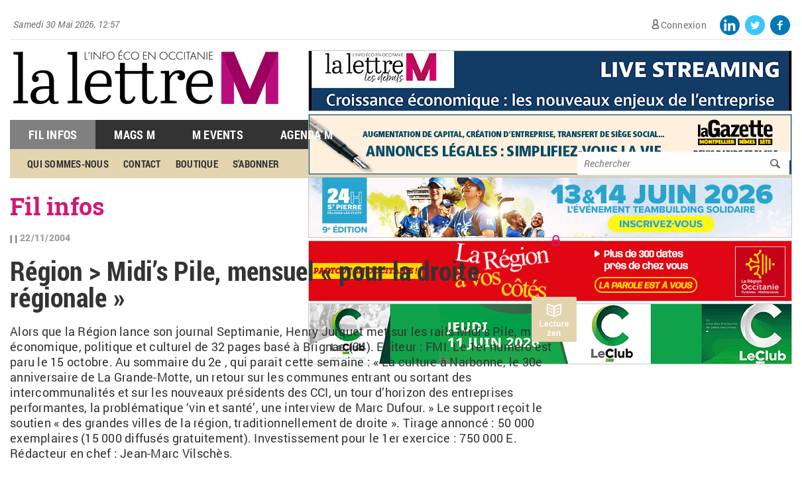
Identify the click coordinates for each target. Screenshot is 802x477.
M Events (217, 134)
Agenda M (306, 134)
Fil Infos (53, 134)
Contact (142, 163)
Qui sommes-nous (68, 163)
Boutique (197, 163)
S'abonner (256, 163)
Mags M (134, 134)
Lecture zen (554, 328)
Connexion (684, 25)
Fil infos (57, 206)
